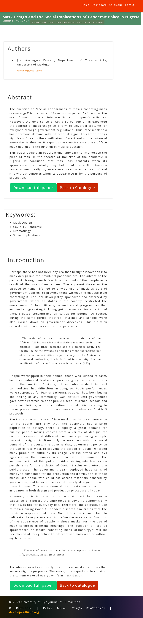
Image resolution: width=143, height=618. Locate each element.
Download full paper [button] (33, 187)
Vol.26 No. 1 (21, 21)
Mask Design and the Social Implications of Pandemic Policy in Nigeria (67, 22)
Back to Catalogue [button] (77, 187)
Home (86, 4)
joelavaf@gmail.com (29, 70)
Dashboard (99, 4)
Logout (129, 4)
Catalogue (116, 4)
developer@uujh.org (24, 612)
